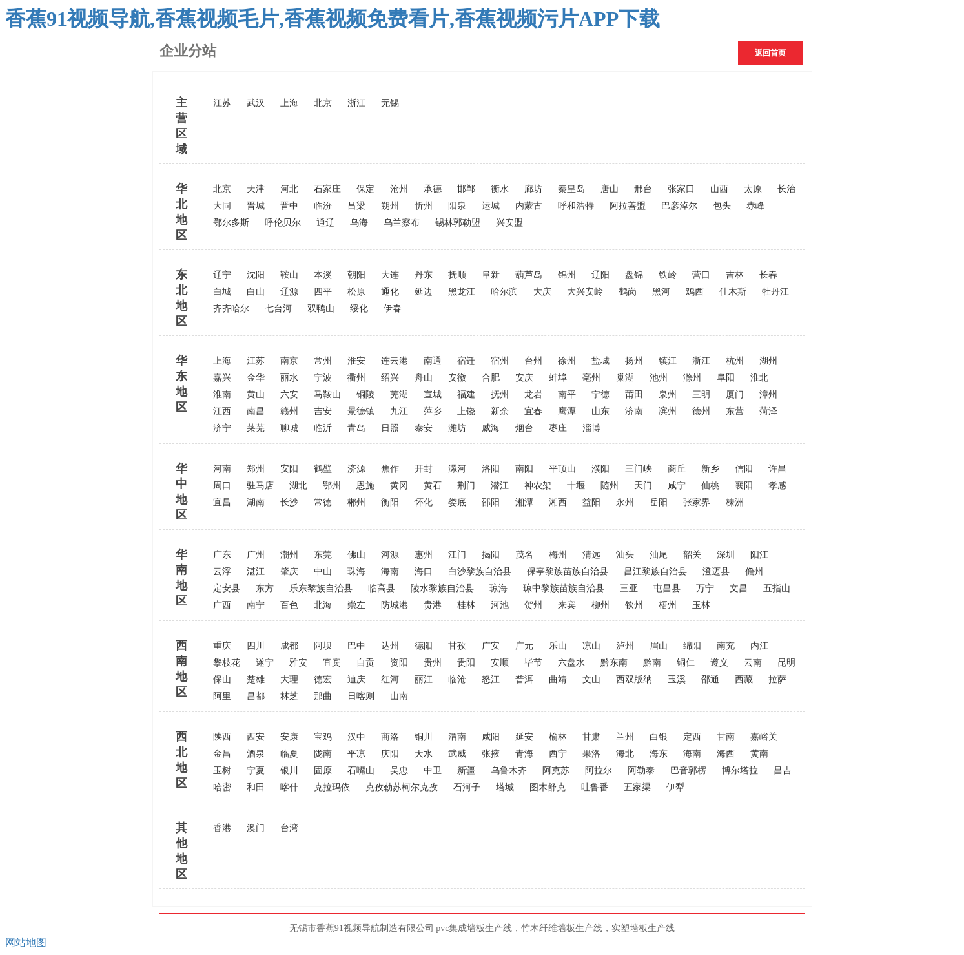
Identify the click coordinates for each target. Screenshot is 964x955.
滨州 (668, 411)
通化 (390, 292)
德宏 (323, 679)
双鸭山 (320, 308)
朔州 (390, 206)
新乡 (710, 469)
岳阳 (659, 502)
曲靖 (558, 679)
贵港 (433, 605)
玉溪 (677, 679)
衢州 (356, 378)
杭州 (735, 361)
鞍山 (289, 275)
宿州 (500, 361)
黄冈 (399, 485)
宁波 (323, 378)
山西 (719, 189)
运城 (491, 206)
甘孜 (457, 646)
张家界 (696, 502)
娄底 (457, 502)
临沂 (323, 428)
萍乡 (433, 411)
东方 (265, 588)
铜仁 (686, 662)
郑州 (256, 469)
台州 (533, 361)
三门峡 (638, 469)
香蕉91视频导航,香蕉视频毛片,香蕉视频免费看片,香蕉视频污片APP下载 (332, 18)
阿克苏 (555, 770)
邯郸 (466, 189)
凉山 (591, 646)
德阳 (424, 646)
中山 (323, 571)
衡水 (500, 189)
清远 (591, 555)
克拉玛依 (332, 787)
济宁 (222, 428)
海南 (390, 571)
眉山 (659, 646)
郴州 (356, 502)
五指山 (776, 588)
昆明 (786, 662)
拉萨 (777, 679)
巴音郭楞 (688, 770)
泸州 (625, 646)
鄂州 (332, 485)
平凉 (356, 754)
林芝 (289, 696)
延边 (424, 292)
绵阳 (692, 646)
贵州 (433, 662)
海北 (625, 754)
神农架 (537, 485)
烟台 (524, 428)
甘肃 (591, 737)
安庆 (524, 378)
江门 (457, 555)
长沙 (289, 502)
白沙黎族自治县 (479, 571)
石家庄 (327, 189)
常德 (323, 502)
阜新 (491, 275)
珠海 (356, 571)
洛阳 (491, 469)
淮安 (356, 361)
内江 (759, 646)
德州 (701, 411)
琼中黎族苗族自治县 (563, 588)
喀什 (289, 787)
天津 (256, 189)
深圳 (726, 555)
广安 (491, 646)
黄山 (256, 394)
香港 (222, 828)
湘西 (558, 502)
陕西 (222, 737)
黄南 (759, 754)
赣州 (289, 411)
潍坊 (457, 428)
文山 (591, 679)
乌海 (359, 222)
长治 (786, 189)
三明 (701, 394)
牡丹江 (775, 292)
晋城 (256, 206)
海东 (659, 754)
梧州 (668, 605)
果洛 (591, 754)
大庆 (542, 292)
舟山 (424, 378)
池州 (659, 378)
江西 (222, 411)
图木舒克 (547, 787)
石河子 (466, 787)
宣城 (433, 394)
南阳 (524, 469)
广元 (524, 646)
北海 (323, 605)
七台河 (278, 308)
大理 (289, 679)
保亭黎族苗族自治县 (567, 571)
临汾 (323, 206)
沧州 (399, 189)
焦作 (390, 469)
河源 (390, 555)
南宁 (256, 605)
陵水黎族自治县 (442, 588)
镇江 (668, 361)
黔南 (652, 662)
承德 (433, 189)
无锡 (390, 103)
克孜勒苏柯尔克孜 (401, 787)
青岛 (356, 428)
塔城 (505, 787)
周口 (222, 485)
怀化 (424, 502)
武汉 (256, 103)
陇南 (323, 754)
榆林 (558, 737)
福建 (466, 394)
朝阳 (356, 275)
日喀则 (360, 696)
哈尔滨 (504, 292)
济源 (356, 469)
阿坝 (323, 646)
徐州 (567, 361)
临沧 (457, 679)
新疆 (466, 770)
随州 (609, 485)
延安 (524, 737)
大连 (390, 275)
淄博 (591, 428)
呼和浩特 (576, 206)
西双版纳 (634, 679)
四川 (256, 646)
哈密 (222, 787)
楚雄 (256, 679)
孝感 (777, 485)
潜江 (500, 485)
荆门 (466, 485)
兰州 (625, 737)
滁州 (692, 378)
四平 (323, 292)
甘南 (726, 737)
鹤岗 (628, 292)
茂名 (524, 555)
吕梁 (356, 206)
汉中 (356, 737)
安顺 (500, 662)
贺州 (533, 605)
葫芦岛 (528, 275)
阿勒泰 (641, 770)
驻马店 (260, 485)
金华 (256, 378)
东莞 (323, 555)
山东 (600, 411)
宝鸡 (323, 737)
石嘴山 (360, 770)
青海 (524, 754)
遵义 (719, 662)
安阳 (289, 469)
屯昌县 (667, 588)
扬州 (634, 361)
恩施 (365, 485)
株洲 (735, 502)
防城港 (394, 605)
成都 (289, 646)
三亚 (629, 588)
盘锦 (634, 275)
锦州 (567, 275)
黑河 (661, 292)
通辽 (325, 222)
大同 (222, 206)
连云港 (394, 361)
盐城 (600, 361)
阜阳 (726, 378)
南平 (567, 394)
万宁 (705, 588)
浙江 (356, 103)
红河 (390, 679)
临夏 (289, 754)
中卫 (433, 770)
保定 (365, 189)
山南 (399, 696)
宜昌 (222, 502)
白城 (222, 292)
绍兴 (390, 378)
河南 (222, 469)
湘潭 (524, 502)
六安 (289, 394)
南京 (289, 361)
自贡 (365, 662)
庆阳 (390, 754)
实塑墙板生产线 (643, 928)
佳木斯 (732, 292)
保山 (222, 679)
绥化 (359, 308)
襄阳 (744, 485)
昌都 (256, 696)
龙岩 (533, 394)
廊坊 (533, 189)
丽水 (289, 378)
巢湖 (625, 378)
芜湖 (399, 394)
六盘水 (571, 662)
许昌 (777, 469)
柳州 (600, 605)
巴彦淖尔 (679, 206)
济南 (634, 411)
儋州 (754, 571)
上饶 (466, 411)
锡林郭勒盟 (457, 222)
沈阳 (256, 275)
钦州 (634, 605)
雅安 (298, 662)
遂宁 (265, 662)
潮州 (289, 555)
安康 (289, 737)
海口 (424, 571)
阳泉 (457, 206)
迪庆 (356, 679)
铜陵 (365, 394)
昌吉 (783, 770)
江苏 (222, 103)
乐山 (558, 646)
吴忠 (399, 770)
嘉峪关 (763, 737)
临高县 (381, 588)
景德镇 (360, 411)
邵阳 (491, 502)
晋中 (289, 206)
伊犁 (675, 787)
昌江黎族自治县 (655, 571)
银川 (289, 770)
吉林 (735, 275)
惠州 (424, 555)
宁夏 (256, 770)
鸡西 (695, 292)
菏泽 (768, 411)
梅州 (558, 555)
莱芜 (256, 428)
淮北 (759, 378)
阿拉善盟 (628, 206)
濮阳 (600, 469)
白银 (659, 737)
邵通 (710, 679)
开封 (424, 469)
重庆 (222, 646)
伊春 (393, 308)
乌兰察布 (402, 222)
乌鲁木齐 (509, 770)
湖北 (298, 485)
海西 (726, 754)
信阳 (744, 469)
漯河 (457, 469)
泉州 (668, 394)
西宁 (558, 754)
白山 (256, 292)
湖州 (768, 361)
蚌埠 (558, 378)
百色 (289, 605)
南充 (726, 646)
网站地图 (25, 942)
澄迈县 (716, 571)
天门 (643, 485)
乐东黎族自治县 (321, 588)
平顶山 (562, 469)
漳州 (768, 394)
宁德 (600, 394)
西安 (256, 737)
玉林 (701, 605)
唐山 (609, 189)
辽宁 (222, 275)
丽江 (424, 679)
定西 (692, 737)
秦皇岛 (571, 189)
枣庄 (558, 428)
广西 (222, 605)
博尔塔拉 (740, 770)
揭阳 (491, 555)
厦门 (735, 394)
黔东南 (614, 662)
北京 (323, 103)
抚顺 (457, 275)
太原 (753, 189)
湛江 (256, 571)
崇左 (356, 605)
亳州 (591, 378)
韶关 (692, 555)
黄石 (433, 485)
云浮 (222, 571)
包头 (722, 206)
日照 (390, 428)
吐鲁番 (594, 787)
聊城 (289, 428)
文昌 (739, 588)
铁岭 (668, 275)
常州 (323, 361)
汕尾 (659, 555)
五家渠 (637, 787)
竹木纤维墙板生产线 (561, 928)
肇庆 (289, 571)
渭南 (457, 737)
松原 (356, 292)
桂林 (466, 605)
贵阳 (466, 662)
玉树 (222, 770)
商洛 (390, 737)
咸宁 (677, 485)
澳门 (256, 828)
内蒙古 (528, 206)
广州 (256, 555)
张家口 (681, 189)
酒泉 (256, 754)
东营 (735, 411)
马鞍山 (327, 394)
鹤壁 (323, 469)
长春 (768, 275)
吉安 (323, 411)
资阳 (399, 662)
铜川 (424, 737)
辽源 (289, 292)
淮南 (222, 394)
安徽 (457, 378)
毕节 (533, 662)
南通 (433, 361)
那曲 (323, 696)
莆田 (634, 394)
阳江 (759, 555)
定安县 (226, 588)
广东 (222, 555)
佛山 (356, 555)
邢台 (643, 189)
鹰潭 (567, 411)
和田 (256, 787)
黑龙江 (461, 292)
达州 (390, 646)
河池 (500, 605)
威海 (491, 428)
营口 (701, 275)
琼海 (498, 588)
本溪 (323, 275)
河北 (289, 189)
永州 (625, 502)
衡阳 (390, 502)
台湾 (289, 828)
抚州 (500, 394)
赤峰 (755, 206)
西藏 (744, 679)
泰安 (424, 428)
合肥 (491, 378)
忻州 (424, 206)
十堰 (576, 485)
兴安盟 (509, 222)
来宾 (567, 605)
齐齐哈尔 (231, 308)
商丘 (677, 469)
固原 (323, 770)
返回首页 (770, 53)
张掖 (491, 754)
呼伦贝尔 (283, 222)
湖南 (256, 502)
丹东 (424, 275)
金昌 (222, 754)
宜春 (533, 411)
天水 (424, 754)
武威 (457, 754)
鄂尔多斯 (231, 222)
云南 (753, 662)
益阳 (591, 502)
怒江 (491, 679)
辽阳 (600, 275)
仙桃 (710, 485)
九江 (399, 411)
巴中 (356, 646)
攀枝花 (226, 662)
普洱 (524, 679)
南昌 (256, 411)
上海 (289, 103)
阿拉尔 (598, 770)
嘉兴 (222, 378)
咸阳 (491, 737)
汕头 (625, 555)
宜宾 (332, 662)
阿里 (222, 696)
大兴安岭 (585, 292)
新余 (500, 411)
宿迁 (466, 361)
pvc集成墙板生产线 (474, 928)
